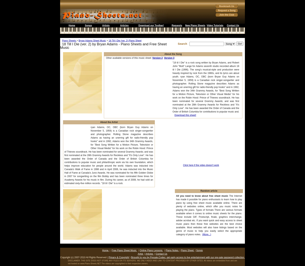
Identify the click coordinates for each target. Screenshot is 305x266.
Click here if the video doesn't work (201, 165)
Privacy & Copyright (119, 257)
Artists (106, 25)
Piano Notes (172, 250)
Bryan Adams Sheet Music (92, 40)
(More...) (206, 234)
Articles (124, 25)
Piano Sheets (69, 40)
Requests (177, 25)
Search (183, 43)
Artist (141, 254)
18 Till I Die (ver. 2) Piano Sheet (125, 40)
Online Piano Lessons (151, 250)
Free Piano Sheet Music (124, 250)
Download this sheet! (185, 115)
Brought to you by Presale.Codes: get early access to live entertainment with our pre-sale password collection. (188, 257)
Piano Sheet (187, 250)
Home (72, 25)
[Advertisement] (152, 35)
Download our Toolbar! (151, 25)
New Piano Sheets (195, 25)
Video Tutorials (215, 25)
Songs (88, 25)
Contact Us (233, 25)
